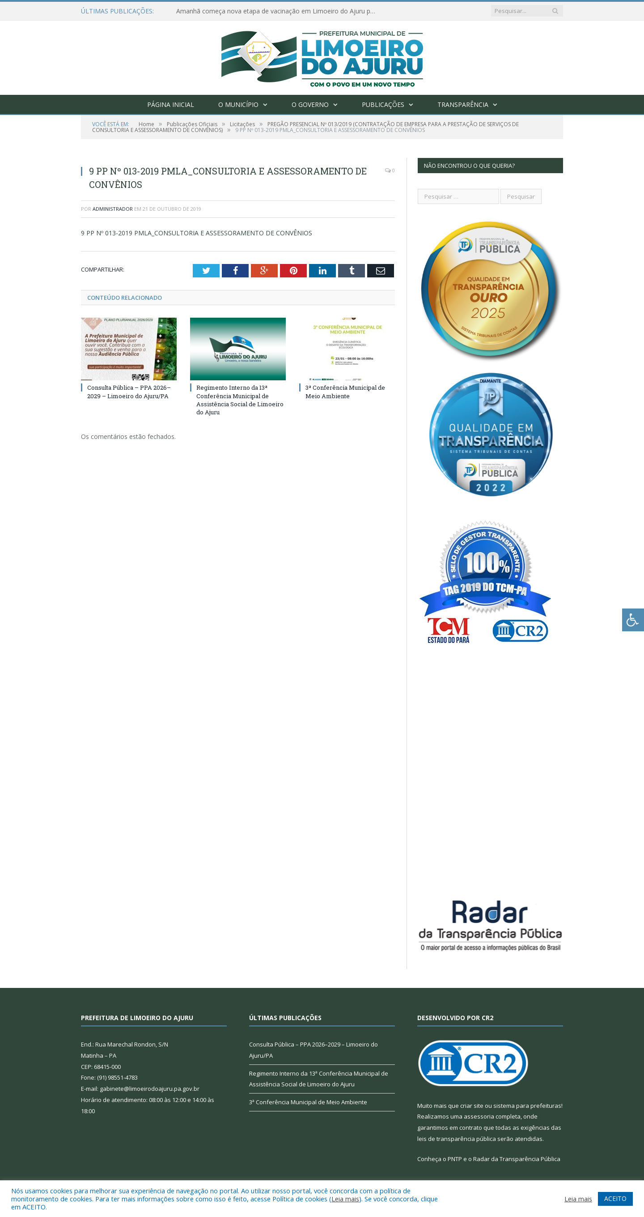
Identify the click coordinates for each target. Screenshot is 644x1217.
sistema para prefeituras (527, 1106)
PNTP (455, 1159)
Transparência (462, 104)
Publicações (383, 104)
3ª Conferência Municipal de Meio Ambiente (345, 391)
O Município (238, 104)
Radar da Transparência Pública (516, 1159)
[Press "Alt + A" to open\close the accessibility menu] (633, 619)
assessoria (479, 1116)
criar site (471, 1106)
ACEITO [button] (615, 1198)
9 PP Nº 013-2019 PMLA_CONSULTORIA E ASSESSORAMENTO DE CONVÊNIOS (196, 233)
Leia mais (345, 1198)
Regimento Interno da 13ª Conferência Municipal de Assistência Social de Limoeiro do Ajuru (240, 399)
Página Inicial (170, 104)
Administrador (113, 208)
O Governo (310, 104)
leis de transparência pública (456, 1139)
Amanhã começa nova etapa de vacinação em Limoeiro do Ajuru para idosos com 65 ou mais (279, 11)
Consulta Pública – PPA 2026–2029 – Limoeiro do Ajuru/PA (129, 391)
